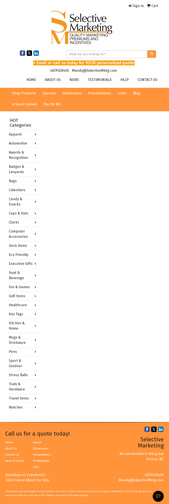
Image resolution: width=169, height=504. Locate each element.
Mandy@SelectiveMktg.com (94, 70)
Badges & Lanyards (16, 169)
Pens (13, 352)
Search (37, 442)
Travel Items (19, 398)
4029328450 (59, 70)
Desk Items (18, 246)
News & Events (14, 460)
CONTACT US (147, 80)
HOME (31, 80)
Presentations (99, 93)
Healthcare (18, 305)
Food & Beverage (16, 275)
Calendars (17, 190)
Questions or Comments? (25, 475)
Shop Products (24, 93)
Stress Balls (18, 375)
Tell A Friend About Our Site (27, 480)
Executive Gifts (21, 264)
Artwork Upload (24, 104)
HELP (124, 80)
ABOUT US (53, 80)
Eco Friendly (18, 255)
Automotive (18, 143)
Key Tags (16, 314)
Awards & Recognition (18, 155)
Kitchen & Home (17, 325)
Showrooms (71, 93)
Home (9, 442)
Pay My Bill (52, 104)
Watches (16, 407)
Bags (13, 181)
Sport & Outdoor (15, 363)
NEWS (74, 80)
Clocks (14, 222)
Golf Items (17, 296)
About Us (11, 448)
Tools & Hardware (17, 386)
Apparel (15, 134)
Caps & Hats (18, 213)
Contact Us (12, 454)
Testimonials (41, 460)
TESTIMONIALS (100, 80)
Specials (49, 93)
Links (122, 93)
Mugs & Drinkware (17, 340)
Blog (136, 93)
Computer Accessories (18, 234)
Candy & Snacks (15, 201)
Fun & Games (19, 287)
